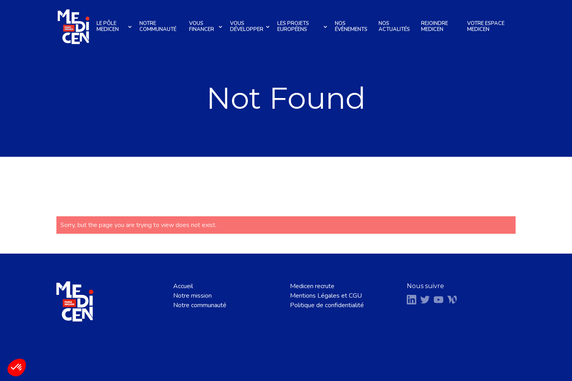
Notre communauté (157, 26)
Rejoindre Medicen (434, 26)
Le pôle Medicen (115, 26)
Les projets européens (303, 26)
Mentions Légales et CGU (326, 295)
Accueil (183, 286)
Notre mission (192, 295)
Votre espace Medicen (485, 26)
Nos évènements (351, 26)
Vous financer (206, 26)
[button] (16, 367)
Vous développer (251, 26)
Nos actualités (394, 26)
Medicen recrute (312, 286)
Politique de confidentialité (327, 305)
